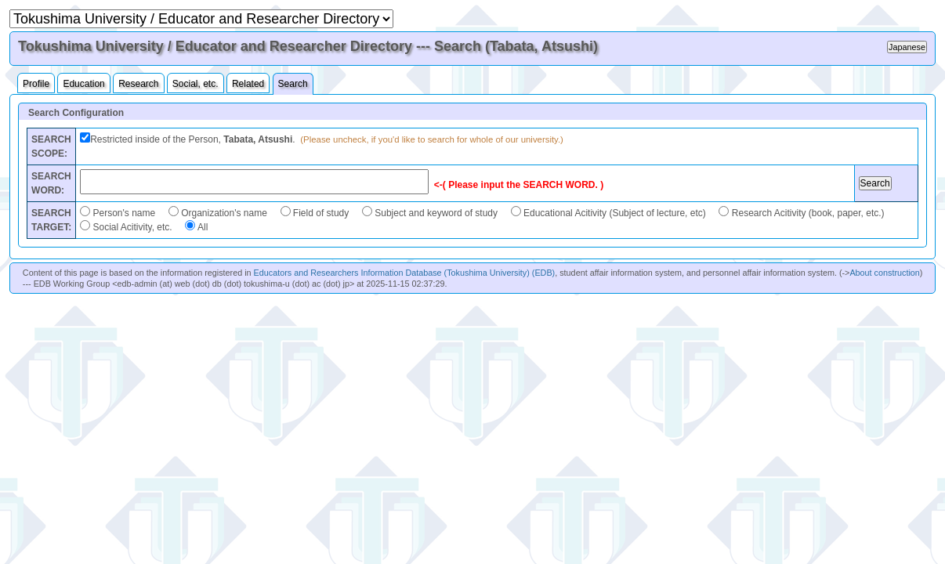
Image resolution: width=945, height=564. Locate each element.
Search (293, 83)
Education (83, 83)
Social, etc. (195, 83)
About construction (884, 272)
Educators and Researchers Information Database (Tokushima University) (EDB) (405, 272)
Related (248, 83)
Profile (36, 83)
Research (138, 83)
